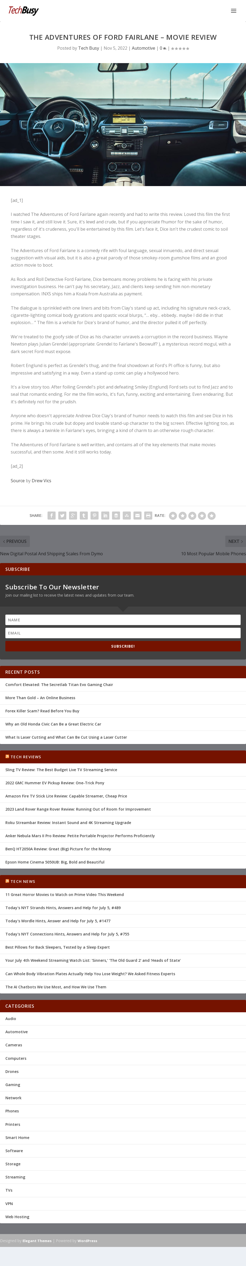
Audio (10, 1018)
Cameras (13, 1044)
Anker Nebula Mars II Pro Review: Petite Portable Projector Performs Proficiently (80, 835)
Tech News (22, 881)
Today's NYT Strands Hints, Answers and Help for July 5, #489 (63, 907)
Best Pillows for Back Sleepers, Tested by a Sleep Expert (57, 947)
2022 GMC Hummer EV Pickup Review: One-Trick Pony (54, 782)
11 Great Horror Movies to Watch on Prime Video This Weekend (64, 894)
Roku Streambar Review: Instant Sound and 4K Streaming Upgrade (68, 822)
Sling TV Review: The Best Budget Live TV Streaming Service (61, 769)
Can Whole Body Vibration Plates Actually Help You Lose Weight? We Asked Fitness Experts (90, 973)
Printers (12, 1124)
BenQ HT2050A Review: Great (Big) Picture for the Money (58, 848)
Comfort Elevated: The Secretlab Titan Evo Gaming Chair (59, 684)
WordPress (87, 1240)
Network (13, 1097)
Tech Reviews (25, 756)
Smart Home (17, 1137)
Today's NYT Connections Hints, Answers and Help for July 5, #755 (67, 934)
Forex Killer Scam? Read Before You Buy (42, 710)
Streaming (15, 1177)
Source (18, 481)
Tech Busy (88, 48)
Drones (12, 1071)
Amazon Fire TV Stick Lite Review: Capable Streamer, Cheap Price (66, 796)
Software (14, 1150)
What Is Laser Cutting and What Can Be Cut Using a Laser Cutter (66, 737)
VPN (9, 1203)
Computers (15, 1058)
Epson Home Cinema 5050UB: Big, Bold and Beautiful (54, 862)
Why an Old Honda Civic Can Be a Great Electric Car (53, 724)
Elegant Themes (37, 1240)
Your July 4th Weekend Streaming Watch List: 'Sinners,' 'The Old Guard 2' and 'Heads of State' (93, 960)
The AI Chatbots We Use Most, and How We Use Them (55, 986)
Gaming (12, 1084)
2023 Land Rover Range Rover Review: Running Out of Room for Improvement (78, 809)
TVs (8, 1190)
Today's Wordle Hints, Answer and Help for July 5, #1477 (57, 920)
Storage (12, 1163)
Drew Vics (41, 481)
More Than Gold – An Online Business (40, 697)
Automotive (143, 48)
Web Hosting (17, 1216)
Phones (12, 1110)
